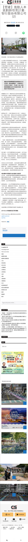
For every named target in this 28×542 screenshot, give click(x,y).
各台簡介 (13, 527)
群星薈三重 (4, 289)
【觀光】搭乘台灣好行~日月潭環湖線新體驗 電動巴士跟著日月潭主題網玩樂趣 (14, 418)
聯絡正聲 (19, 529)
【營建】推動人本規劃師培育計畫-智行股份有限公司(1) (14, 490)
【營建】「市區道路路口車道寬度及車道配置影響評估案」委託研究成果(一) (14, 393)
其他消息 (3, 263)
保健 (2, 254)
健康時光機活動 (5, 258)
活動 (2, 276)
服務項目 (12, 529)
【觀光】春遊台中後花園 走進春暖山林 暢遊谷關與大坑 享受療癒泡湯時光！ (14, 442)
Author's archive (14, 235)
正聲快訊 (3, 269)
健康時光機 (4, 256)
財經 (2, 292)
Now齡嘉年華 (4, 247)
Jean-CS (4, 402)
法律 (2, 274)
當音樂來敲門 (4, 285)
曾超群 (13, 23)
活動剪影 (3, 278)
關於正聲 (5, 527)
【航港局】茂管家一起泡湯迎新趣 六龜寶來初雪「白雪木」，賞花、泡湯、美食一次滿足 (14, 471)
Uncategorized (5, 249)
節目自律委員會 (5, 287)
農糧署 (3, 294)
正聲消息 (3, 272)
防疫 (2, 296)
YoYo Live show (11, 25)
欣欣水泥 (3, 265)
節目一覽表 (21, 527)
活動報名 (3, 281)
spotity (3, 218)
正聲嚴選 (3, 267)
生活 (18, 25)
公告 (2, 260)
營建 (8, 221)
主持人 (4, 529)
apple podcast (5, 216)
